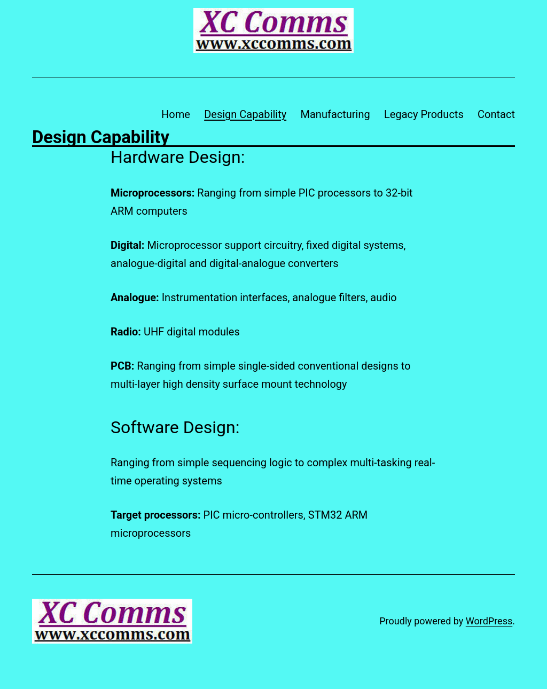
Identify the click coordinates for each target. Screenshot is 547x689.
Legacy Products (424, 114)
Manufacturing (335, 114)
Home (175, 114)
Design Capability (245, 114)
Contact (496, 114)
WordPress (489, 621)
